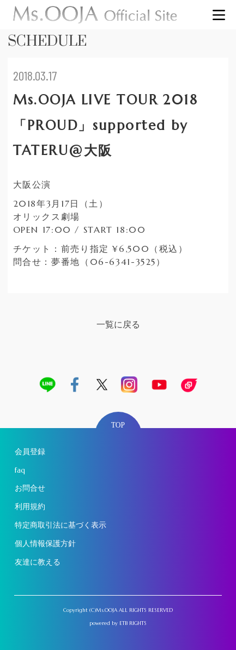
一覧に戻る (118, 324)
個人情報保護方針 (45, 543)
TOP (118, 425)
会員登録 (30, 451)
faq (20, 470)
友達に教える (37, 562)
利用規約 (30, 506)
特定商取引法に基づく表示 (60, 525)
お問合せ (30, 488)
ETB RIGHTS (133, 623)
